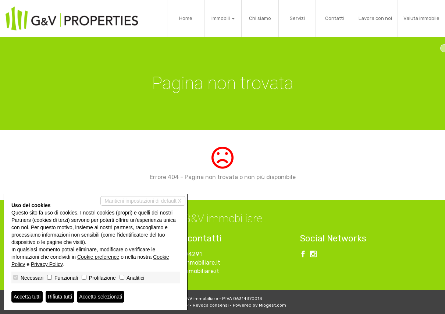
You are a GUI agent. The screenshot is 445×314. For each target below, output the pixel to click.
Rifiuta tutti (60, 297)
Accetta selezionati (100, 297)
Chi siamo (260, 18)
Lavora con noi (375, 18)
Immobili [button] (223, 18)
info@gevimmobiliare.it (188, 262)
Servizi (297, 18)
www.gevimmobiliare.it (187, 271)
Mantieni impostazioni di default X (142, 201)
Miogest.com (272, 305)
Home (185, 18)
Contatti (334, 18)
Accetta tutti (27, 297)
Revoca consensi (211, 305)
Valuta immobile (421, 18)
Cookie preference (98, 257)
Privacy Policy (47, 264)
